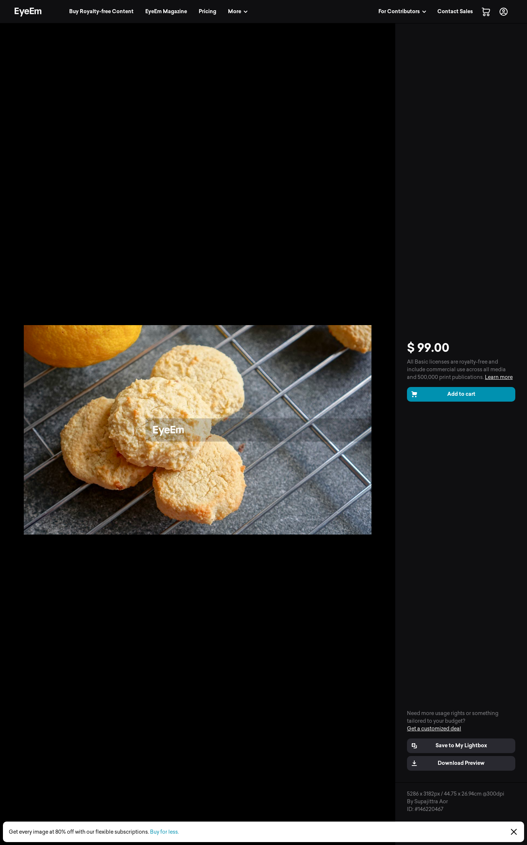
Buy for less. (164, 832)
